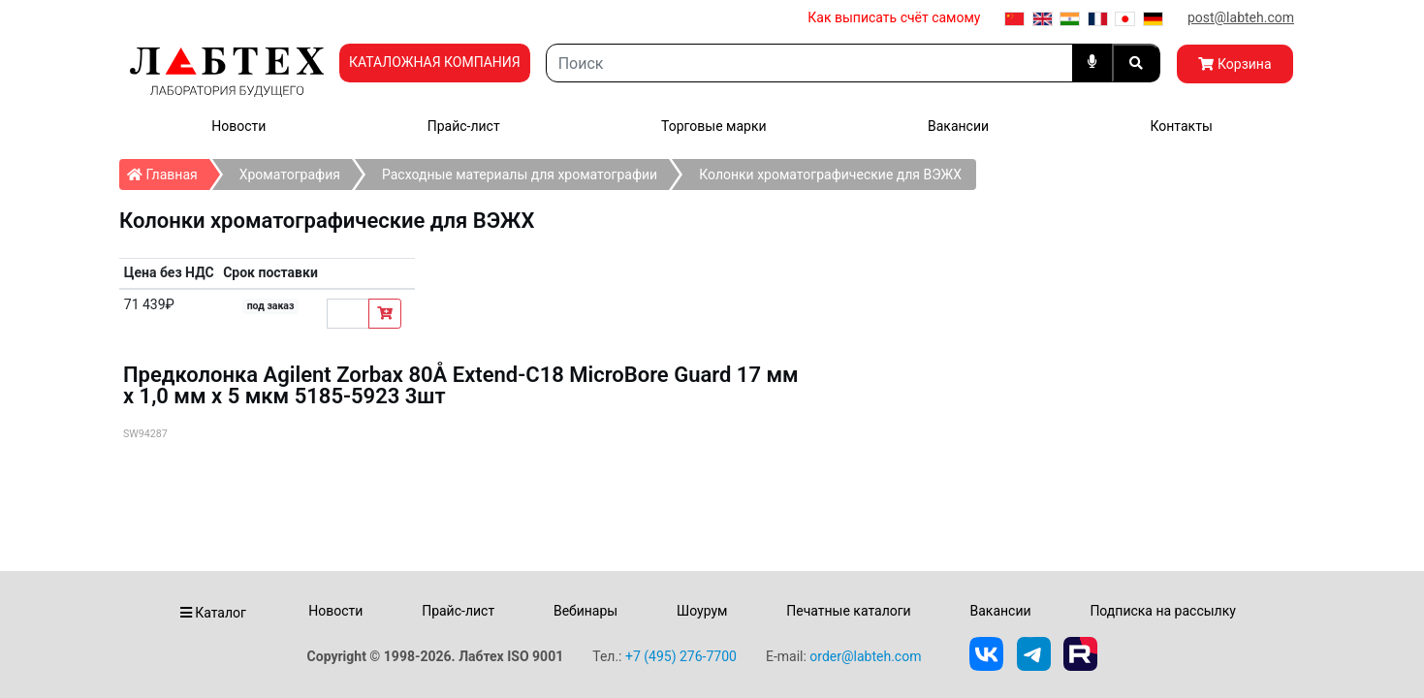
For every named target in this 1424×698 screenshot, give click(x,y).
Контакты (1181, 126)
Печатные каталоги (848, 611)
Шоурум (702, 611)
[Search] (809, 63)
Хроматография (289, 174)
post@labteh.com (1240, 17)
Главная (168, 170)
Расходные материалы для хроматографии (519, 174)
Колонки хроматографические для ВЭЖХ (830, 174)
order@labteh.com (865, 656)
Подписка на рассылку (1163, 611)
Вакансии (958, 126)
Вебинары (585, 611)
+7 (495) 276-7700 (681, 656)
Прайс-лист (463, 126)
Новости (238, 126)
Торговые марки (714, 126)
